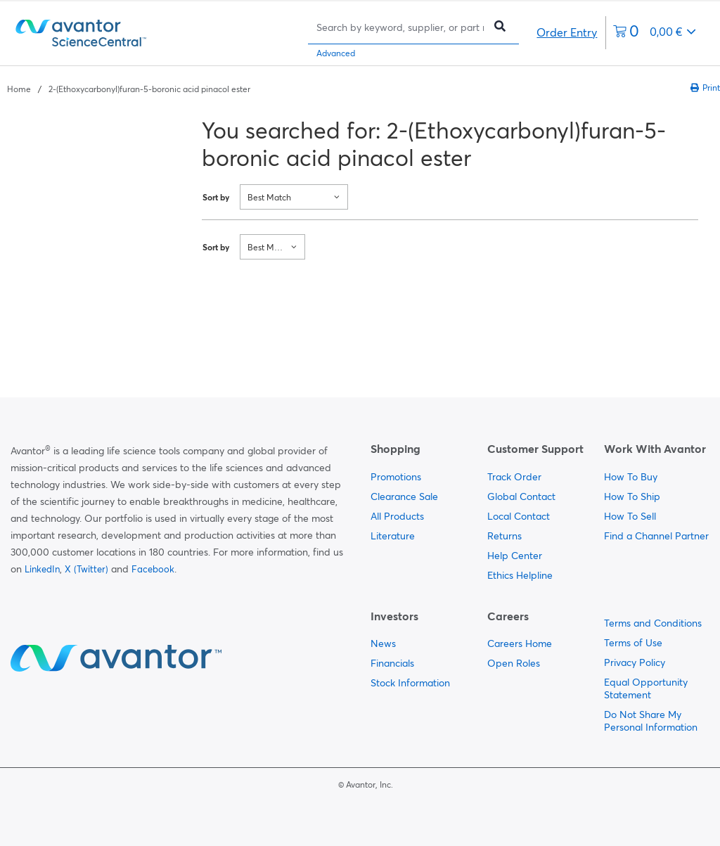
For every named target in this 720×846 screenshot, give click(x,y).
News (383, 643)
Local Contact (518, 516)
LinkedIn (42, 569)
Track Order (514, 476)
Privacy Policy (634, 662)
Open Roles (513, 663)
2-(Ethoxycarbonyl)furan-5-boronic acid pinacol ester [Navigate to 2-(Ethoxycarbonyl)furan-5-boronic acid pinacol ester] (149, 89)
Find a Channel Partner (656, 536)
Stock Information (410, 683)
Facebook (152, 569)
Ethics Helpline (520, 575)
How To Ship (632, 496)
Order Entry (566, 32)
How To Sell (630, 516)
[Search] (399, 27)
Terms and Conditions (653, 623)
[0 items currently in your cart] (654, 32)
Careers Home (519, 643)
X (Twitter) (86, 569)
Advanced (335, 53)
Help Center (514, 555)
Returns (504, 536)
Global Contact (521, 496)
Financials (392, 663)
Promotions (396, 476)
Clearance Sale (404, 496)
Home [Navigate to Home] (19, 89)
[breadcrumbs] (128, 88)
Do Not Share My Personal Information (651, 720)
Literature (393, 536)
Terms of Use (633, 642)
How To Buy (630, 476)
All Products (397, 516)
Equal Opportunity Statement (646, 688)
